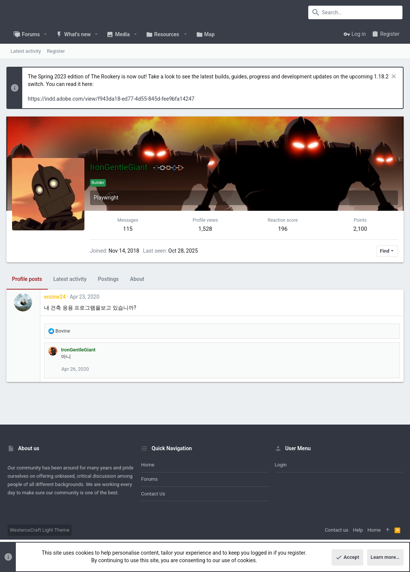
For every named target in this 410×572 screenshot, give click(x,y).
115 (128, 228)
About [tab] (138, 279)
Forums (149, 479)
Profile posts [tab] (28, 279)
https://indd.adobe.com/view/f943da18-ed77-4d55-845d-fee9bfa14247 (112, 99)
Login (281, 465)
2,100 (359, 228)
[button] (45, 34)
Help (358, 530)
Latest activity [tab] (71, 279)
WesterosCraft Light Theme (39, 530)
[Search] (355, 12)
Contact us (153, 494)
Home (147, 465)
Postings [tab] (109, 279)
